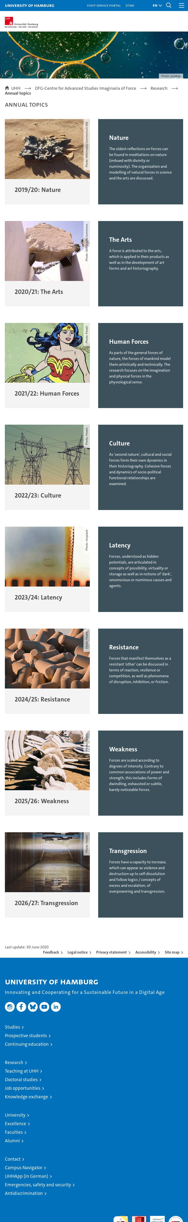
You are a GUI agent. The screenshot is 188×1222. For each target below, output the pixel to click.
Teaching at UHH (21, 1071)
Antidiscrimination (24, 1193)
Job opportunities (22, 1088)
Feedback (51, 952)
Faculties (14, 1132)
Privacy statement (111, 952)
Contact (13, 1159)
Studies (12, 1027)
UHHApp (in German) (26, 1176)
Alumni (12, 1141)
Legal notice (78, 952)
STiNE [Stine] (130, 5)
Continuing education (27, 1044)
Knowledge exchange (26, 1097)
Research (14, 1062)
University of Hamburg (29, 5)
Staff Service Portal (104, 5)
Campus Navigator (23, 1168)
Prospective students (26, 1036)
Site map (172, 952)
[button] (156, 5)
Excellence (15, 1124)
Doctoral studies (21, 1080)
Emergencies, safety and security (38, 1185)
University (15, 1115)
